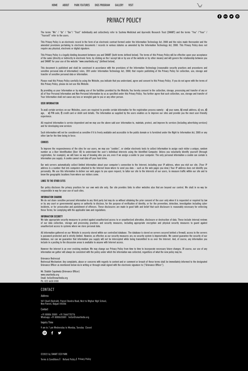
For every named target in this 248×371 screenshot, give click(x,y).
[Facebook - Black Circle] (219, 16)
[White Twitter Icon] (59, 333)
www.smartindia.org (88, 61)
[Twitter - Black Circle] (231, 16)
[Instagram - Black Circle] (237, 16)
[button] (66, 5)
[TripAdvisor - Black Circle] (225, 16)
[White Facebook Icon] (52, 333)
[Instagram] (44, 333)
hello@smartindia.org (57, 277)
